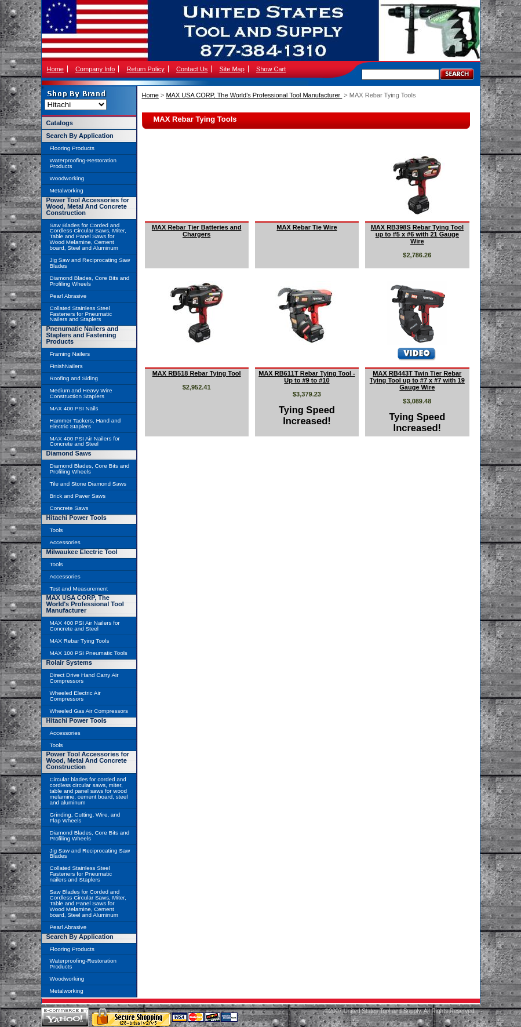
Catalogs (59, 122)
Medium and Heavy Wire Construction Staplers (81, 393)
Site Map (231, 68)
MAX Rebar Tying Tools (80, 641)
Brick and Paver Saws (78, 496)
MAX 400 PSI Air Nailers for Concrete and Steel (85, 441)
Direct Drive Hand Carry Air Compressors (84, 678)
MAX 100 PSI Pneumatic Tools (88, 653)
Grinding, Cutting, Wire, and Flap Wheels (85, 817)
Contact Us (191, 68)
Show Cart (271, 68)
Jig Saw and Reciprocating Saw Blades (90, 263)
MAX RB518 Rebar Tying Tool (196, 373)
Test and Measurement (79, 588)
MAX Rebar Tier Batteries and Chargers (196, 231)
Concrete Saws (69, 508)
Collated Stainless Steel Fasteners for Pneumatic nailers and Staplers (81, 874)
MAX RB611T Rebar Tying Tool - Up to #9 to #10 (306, 377)
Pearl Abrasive (68, 296)
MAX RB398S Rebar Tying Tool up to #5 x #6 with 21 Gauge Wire (417, 234)
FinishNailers (66, 366)
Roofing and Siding (74, 378)
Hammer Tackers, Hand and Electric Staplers (85, 423)
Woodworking (67, 178)
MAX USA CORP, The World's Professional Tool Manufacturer (254, 95)
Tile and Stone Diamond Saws (88, 483)
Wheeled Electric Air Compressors (75, 696)
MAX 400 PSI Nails (74, 408)
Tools (56, 530)
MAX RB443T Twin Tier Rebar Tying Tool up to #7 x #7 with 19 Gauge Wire (417, 380)
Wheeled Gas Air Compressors (89, 711)
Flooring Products (72, 148)
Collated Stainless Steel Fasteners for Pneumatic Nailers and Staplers (81, 314)
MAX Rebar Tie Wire (306, 227)
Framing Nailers (70, 354)
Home (55, 68)
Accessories (65, 542)
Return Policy (145, 68)
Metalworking (66, 190)
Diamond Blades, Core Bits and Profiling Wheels (90, 281)
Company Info (95, 68)
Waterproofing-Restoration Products (83, 163)
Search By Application (80, 135)
